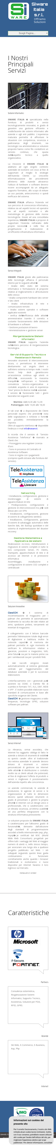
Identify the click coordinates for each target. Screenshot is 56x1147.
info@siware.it (30, 428)
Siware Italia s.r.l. (40, 9)
